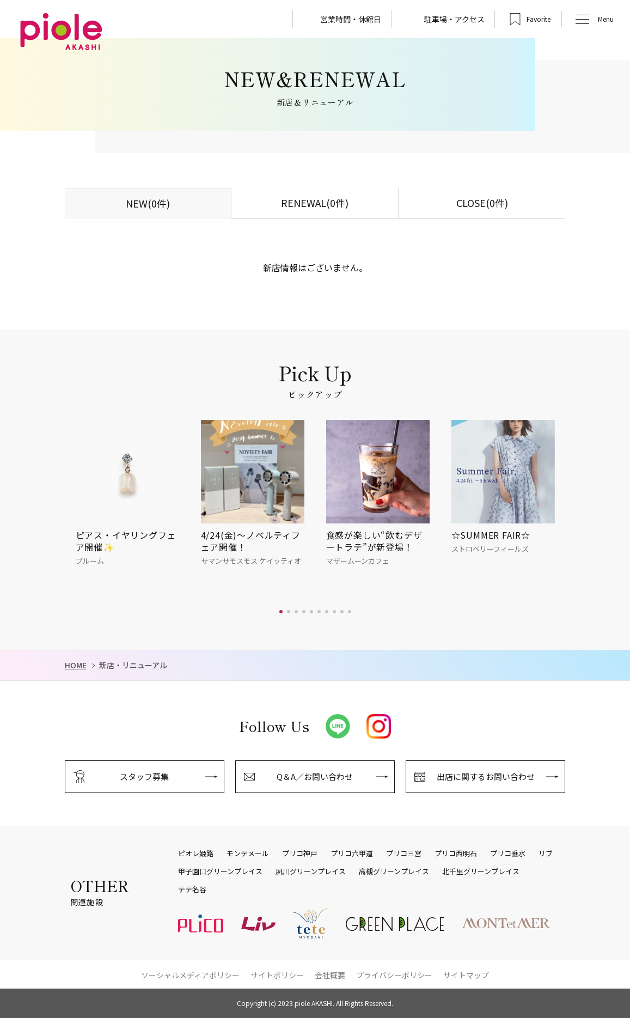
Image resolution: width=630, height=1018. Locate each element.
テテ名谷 (192, 889)
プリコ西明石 (456, 853)
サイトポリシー (277, 975)
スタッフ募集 (144, 776)
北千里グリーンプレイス (480, 871)
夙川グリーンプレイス (311, 871)
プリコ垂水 (507, 853)
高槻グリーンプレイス (394, 871)
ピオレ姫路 (195, 853)
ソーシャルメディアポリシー (190, 975)
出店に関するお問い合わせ (486, 776)
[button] (281, 611)
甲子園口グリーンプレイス (220, 871)
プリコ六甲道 (352, 853)
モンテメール (248, 853)
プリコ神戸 (299, 853)
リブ (546, 853)
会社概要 (330, 975)
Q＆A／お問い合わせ (315, 776)
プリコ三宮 (403, 853)
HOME (76, 665)
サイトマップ (466, 975)
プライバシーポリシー (394, 975)
